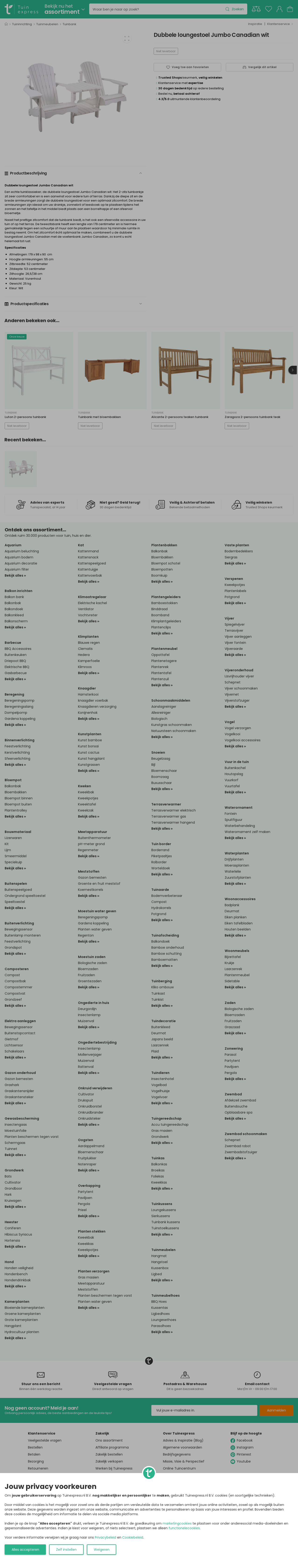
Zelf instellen (66, 1549)
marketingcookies (177, 1523)
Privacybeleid (105, 1537)
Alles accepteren (25, 1549)
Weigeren (101, 1549)
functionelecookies (184, 1528)
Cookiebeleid (132, 1537)
